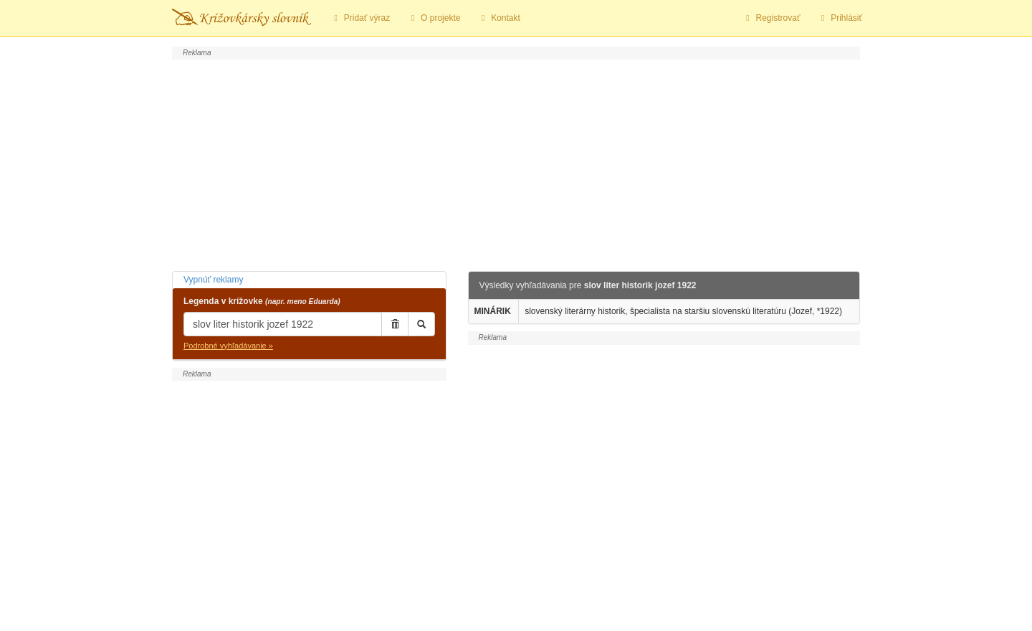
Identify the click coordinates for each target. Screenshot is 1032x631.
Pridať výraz (360, 18)
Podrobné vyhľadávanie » (228, 345)
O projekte (433, 18)
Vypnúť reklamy (213, 280)
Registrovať (771, 18)
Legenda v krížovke (261, 301)
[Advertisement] (516, 163)
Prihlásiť (839, 18)
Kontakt (498, 18)
